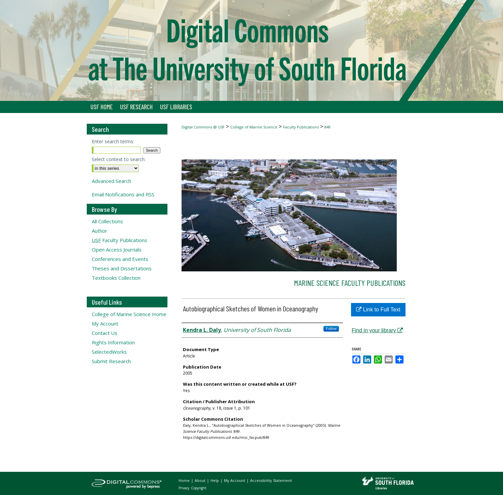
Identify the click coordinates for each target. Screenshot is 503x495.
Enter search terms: (113, 141)
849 (327, 126)
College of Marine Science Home (129, 314)
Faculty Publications (301, 126)
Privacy (184, 488)
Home (185, 480)
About (200, 480)
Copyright (198, 488)
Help (215, 480)
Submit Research (111, 361)
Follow (331, 329)
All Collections (107, 221)
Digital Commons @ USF (203, 126)
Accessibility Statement (271, 480)
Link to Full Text (378, 309)
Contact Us (104, 333)
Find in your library (377, 330)
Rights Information (113, 342)
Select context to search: (119, 159)
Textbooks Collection (116, 277)
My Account (105, 323)
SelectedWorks (109, 351)
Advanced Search (111, 181)
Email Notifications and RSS (123, 194)
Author (99, 230)
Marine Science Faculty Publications (349, 283)
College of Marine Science (253, 126)
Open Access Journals (117, 249)
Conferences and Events (120, 259)
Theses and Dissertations (122, 268)
